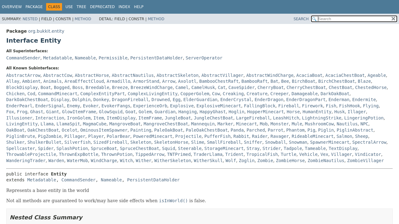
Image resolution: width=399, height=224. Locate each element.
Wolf (230, 160)
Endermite (364, 99)
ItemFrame (150, 117)
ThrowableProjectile (31, 154)
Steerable (190, 148)
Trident (234, 154)
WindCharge (104, 160)
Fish (331, 105)
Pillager (74, 136)
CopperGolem (194, 93)
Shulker (15, 142)
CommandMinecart (57, 93)
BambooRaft (255, 81)
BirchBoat (303, 81)
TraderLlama (208, 154)
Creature (257, 93)
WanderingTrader (26, 160)
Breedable (97, 87)
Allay (12, 81)
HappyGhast (213, 111)
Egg (176, 99)
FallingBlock (259, 105)
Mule (297, 123)
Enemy (73, 105)
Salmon (344, 136)
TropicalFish (262, 154)
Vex (324, 154)
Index (124, 7)
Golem (145, 111)
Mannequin (203, 123)
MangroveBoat (125, 123)
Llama (47, 123)
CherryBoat (270, 87)
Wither (143, 160)
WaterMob (77, 160)
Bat (274, 81)
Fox (10, 111)
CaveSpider (241, 87)
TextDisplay (343, 148)
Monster (280, 123)
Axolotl (187, 81)
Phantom (295, 130)
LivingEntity (22, 123)
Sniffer (253, 142)
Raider (260, 136)
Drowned (160, 99)
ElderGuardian (200, 99)
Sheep (361, 136)
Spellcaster (20, 148)
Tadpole (293, 148)
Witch (126, 160)
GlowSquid (111, 111)
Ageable (377, 75)
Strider (271, 148)
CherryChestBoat (306, 87)
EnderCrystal (236, 99)
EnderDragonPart (305, 99)
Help (139, 7)
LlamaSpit (68, 123)
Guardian (165, 111)
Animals (52, 81)
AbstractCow (57, 75)
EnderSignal (49, 105)
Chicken (15, 93)
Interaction (49, 117)
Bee (285, 81)
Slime (197, 142)
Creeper (279, 93)
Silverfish (77, 142)
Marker (225, 123)
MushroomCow (319, 123)
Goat (130, 111)
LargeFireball (253, 117)
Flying (371, 105)
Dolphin (81, 99)
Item (99, 117)
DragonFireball (130, 99)
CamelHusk (203, 87)
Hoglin (236, 111)
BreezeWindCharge (152, 87)
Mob (264, 123)
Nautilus (347, 123)
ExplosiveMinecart (218, 105)
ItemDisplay (121, 117)
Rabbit (241, 136)
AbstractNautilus (133, 75)
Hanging (187, 111)
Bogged (62, 87)
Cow (216, 93)
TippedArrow (149, 154)
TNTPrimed (179, 154)
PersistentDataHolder (156, 57)
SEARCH (301, 19)
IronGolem (79, 117)
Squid (168, 148)
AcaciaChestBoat (345, 75)
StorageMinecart (224, 148)
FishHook (349, 105)
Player (96, 136)
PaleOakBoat (168, 130)
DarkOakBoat (334, 93)
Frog (22, 111)
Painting (140, 130)
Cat (222, 87)
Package (34, 7)
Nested (29, 19)
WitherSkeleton (172, 160)
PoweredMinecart (152, 136)
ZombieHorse (290, 160)
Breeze (120, 87)
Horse (293, 111)
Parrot (276, 130)
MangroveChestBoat (166, 123)
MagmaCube (95, 123)
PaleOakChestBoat (207, 130)
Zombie (265, 160)
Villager (341, 154)
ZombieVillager (365, 160)
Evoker (91, 105)
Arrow (168, 81)
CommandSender (23, 57)
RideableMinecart (313, 136)
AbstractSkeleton (177, 75)
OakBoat (15, 130)
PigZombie (50, 136)
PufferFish (217, 136)
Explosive (182, 105)
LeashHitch (286, 117)
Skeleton (140, 142)
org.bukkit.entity (46, 31)
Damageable (304, 93)
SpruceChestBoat (139, 148)
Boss (77, 87)
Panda (237, 130)
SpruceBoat (104, 148)
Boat (46, 87)
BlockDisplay (22, 87)
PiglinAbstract (355, 130)
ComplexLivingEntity (153, 93)
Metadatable (57, 57)
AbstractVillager (222, 75)
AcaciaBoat (309, 75)
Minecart (246, 123)
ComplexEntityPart (102, 93)
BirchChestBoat (336, 81)
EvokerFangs (115, 105)
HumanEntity (317, 111)
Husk (339, 111)
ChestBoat (341, 87)
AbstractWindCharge (270, 75)
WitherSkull (208, 160)
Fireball (288, 105)
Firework (312, 105)
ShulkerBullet (44, 142)
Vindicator (368, 154)
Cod (31, 93)
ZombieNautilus (326, 160)
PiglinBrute (20, 136)
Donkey (101, 99)
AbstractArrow (23, 75)
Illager (357, 111)
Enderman (339, 99)
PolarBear (118, 136)
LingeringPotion (363, 117)
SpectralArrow (369, 142)
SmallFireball (224, 142)
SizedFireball (111, 142)
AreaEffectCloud (84, 81)
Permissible (113, 57)
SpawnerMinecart (329, 142)
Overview (12, 7)
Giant (52, 111)
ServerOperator (204, 57)
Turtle (288, 154)
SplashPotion (72, 148)
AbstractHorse (92, 75)
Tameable (315, 148)
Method (83, 19)
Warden (56, 160)
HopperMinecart (265, 111)
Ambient (31, 81)
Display (60, 99)
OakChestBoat (43, 130)
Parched (256, 130)
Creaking (233, 93)
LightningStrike (321, 117)
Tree (81, 7)
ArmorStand (146, 81)
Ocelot (70, 130)
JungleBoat (178, 117)
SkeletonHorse (171, 142)
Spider (46, 148)
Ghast (36, 111)
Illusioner (19, 117)
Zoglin (247, 160)
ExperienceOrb (150, 105)
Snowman (298, 142)
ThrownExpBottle (78, 154)
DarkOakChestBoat (27, 99)
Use (69, 7)
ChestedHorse (371, 87)
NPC (364, 123)
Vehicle (308, 154)
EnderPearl (19, 105)
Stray (253, 148)
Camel (182, 87)
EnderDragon (269, 99)
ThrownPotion (116, 154)
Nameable (85, 57)
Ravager (280, 136)
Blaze (364, 81)
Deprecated (102, 7)
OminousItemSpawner (103, 130)
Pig (311, 130)
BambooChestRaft (218, 81)
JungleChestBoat (213, 117)
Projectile (188, 136)
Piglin (326, 130)
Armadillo (118, 81)
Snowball (275, 142)
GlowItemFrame (79, 111)
